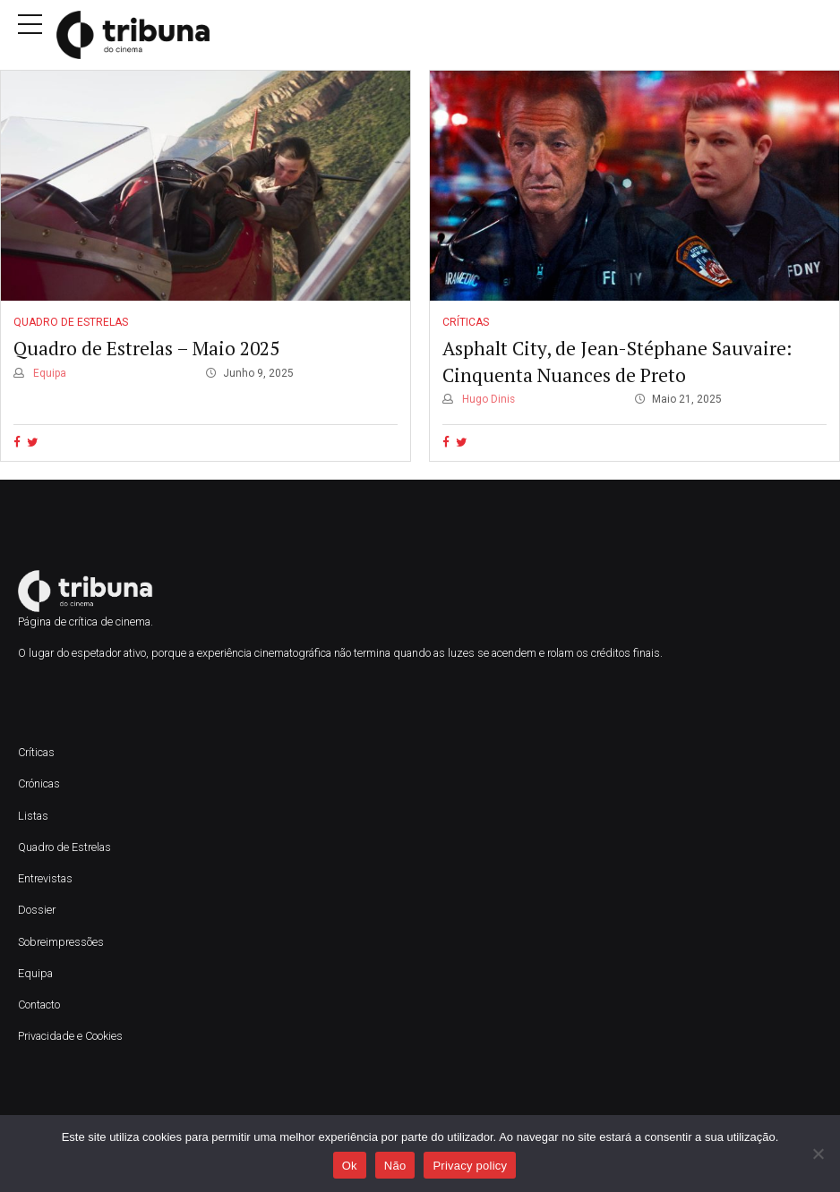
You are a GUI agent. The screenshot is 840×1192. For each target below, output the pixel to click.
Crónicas (39, 783)
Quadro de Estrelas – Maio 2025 (146, 349)
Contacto (39, 1004)
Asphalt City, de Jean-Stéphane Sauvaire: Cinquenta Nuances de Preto (617, 361)
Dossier (37, 909)
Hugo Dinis (487, 399)
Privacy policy (470, 1165)
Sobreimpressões (61, 942)
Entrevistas (45, 878)
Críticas (465, 322)
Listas (33, 815)
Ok (349, 1165)
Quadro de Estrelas (70, 322)
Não (395, 1165)
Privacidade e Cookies (70, 1036)
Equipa (48, 373)
